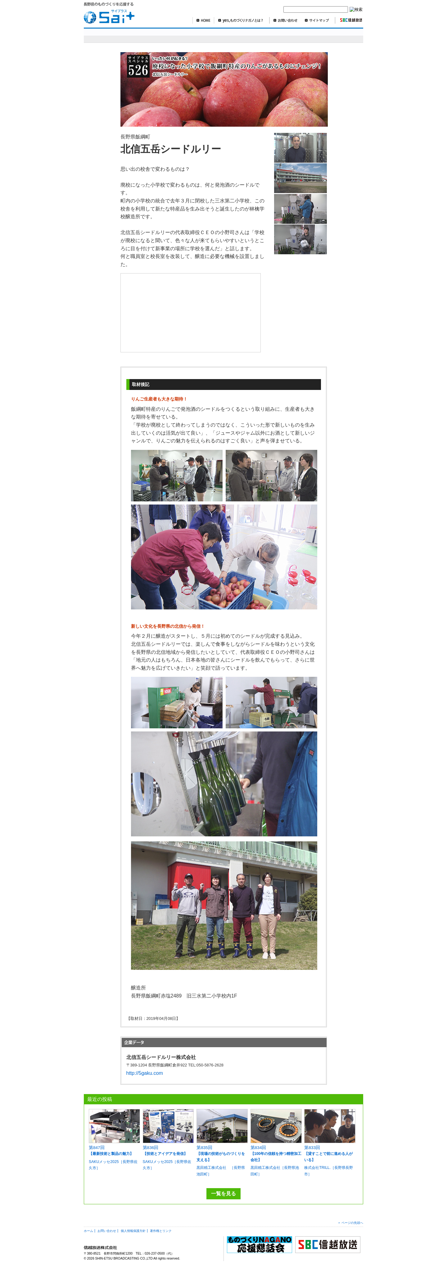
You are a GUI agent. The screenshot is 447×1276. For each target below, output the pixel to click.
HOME (203, 20)
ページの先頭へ (352, 1222)
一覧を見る (223, 1193)
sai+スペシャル (114, 35)
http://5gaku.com (144, 1073)
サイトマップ (318, 20)
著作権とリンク (161, 1231)
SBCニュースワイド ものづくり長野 (273, 35)
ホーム (88, 1231)
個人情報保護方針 (133, 1231)
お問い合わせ (285, 20)
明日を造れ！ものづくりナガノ (192, 35)
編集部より (346, 35)
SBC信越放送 (348, 20)
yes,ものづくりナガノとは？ (241, 20)
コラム (318, 35)
